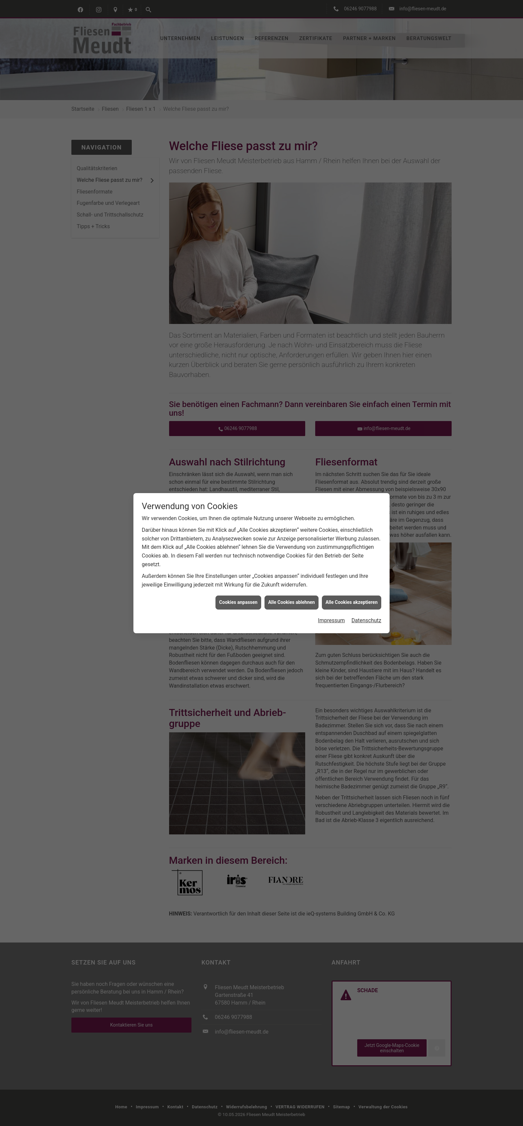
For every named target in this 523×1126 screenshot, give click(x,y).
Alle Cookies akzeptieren (352, 602)
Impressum (331, 620)
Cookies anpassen (238, 602)
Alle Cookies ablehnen (291, 602)
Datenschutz (366, 620)
